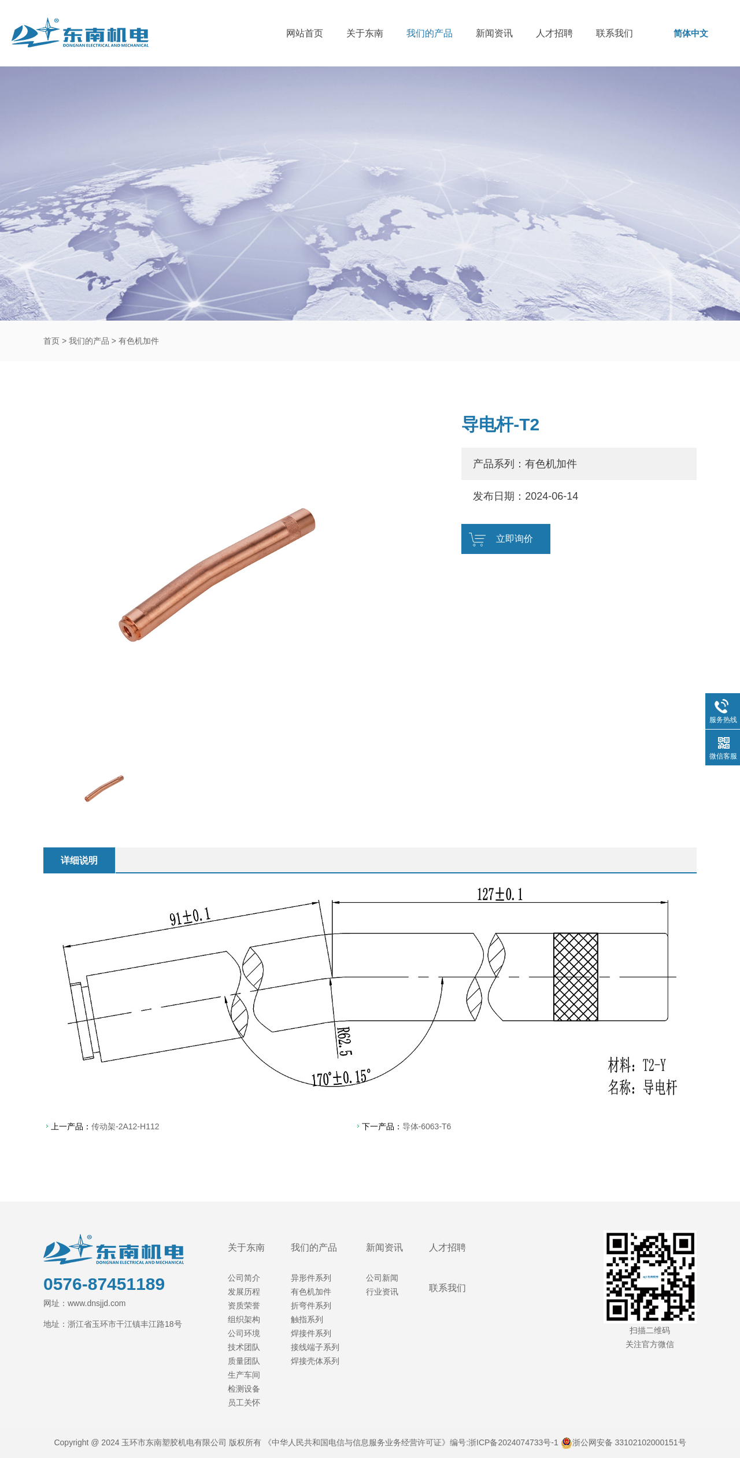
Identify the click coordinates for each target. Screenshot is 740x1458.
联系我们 (614, 33)
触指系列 (307, 1319)
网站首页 (304, 33)
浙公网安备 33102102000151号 (629, 1442)
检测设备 (244, 1388)
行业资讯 (382, 1291)
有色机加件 (139, 340)
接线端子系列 (315, 1347)
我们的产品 (429, 33)
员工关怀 (244, 1402)
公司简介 (244, 1277)
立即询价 (514, 539)
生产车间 (244, 1374)
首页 (51, 340)
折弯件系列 (311, 1305)
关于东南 (364, 33)
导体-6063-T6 (427, 1126)
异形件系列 (311, 1277)
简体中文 (691, 33)
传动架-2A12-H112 (125, 1126)
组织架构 (244, 1319)
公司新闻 (382, 1277)
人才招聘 (554, 33)
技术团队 (244, 1347)
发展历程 (244, 1291)
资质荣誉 (244, 1305)
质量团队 (244, 1361)
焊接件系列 (311, 1333)
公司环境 (244, 1333)
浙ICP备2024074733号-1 (513, 1442)
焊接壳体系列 (315, 1361)
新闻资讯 (494, 33)
